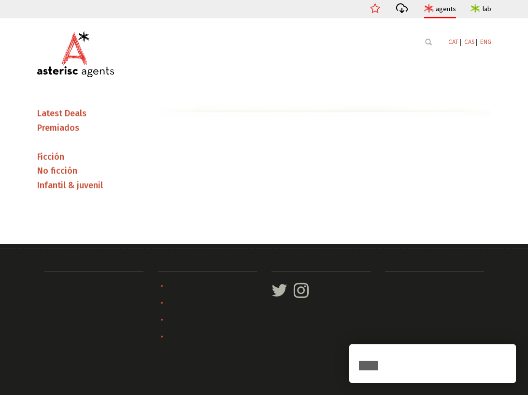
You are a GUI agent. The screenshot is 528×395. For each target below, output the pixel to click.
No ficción (57, 172)
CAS (469, 42)
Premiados (58, 129)
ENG (485, 42)
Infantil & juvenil (70, 186)
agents (446, 8)
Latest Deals (61, 114)
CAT (453, 42)
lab (487, 8)
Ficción (50, 157)
